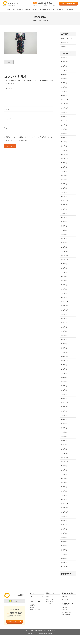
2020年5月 (64, 331)
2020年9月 (64, 314)
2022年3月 (64, 238)
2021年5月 (64, 280)
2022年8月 (64, 217)
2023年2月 (64, 192)
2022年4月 (64, 234)
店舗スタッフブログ (67, 38)
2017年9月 (64, 466)
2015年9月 (64, 541)
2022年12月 (64, 201)
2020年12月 (64, 302)
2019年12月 (64, 352)
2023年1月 (64, 196)
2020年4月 (64, 335)
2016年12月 (64, 504)
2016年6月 (64, 529)
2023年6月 (64, 175)
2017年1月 (64, 499)
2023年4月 (64, 184)
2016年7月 (64, 525)
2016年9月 (64, 516)
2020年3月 (64, 339)
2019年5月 (64, 381)
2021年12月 (64, 251)
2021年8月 (64, 268)
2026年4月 (64, 57)
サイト (6, 128)
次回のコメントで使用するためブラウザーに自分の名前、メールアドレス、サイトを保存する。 (29, 138)
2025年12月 (64, 62)
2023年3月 (64, 188)
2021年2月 (64, 293)
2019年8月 (64, 369)
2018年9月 (64, 415)
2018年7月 (64, 424)
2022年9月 (64, 213)
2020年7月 (64, 323)
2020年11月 (64, 306)
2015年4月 (64, 562)
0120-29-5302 (45, 2)
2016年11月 (64, 508)
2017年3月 (64, 491)
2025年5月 (64, 78)
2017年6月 (64, 478)
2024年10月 (64, 108)
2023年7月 (64, 171)
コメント (8, 88)
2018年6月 (64, 428)
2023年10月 (64, 158)
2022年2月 (64, 243)
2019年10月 (64, 360)
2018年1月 (64, 449)
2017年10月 (64, 461)
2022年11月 (64, 205)
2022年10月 (64, 209)
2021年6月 (64, 276)
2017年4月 (64, 487)
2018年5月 (64, 432)
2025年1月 (64, 95)
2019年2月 (64, 394)
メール (7, 119)
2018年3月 (64, 440)
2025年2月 (64, 91)
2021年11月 (64, 255)
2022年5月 (64, 230)
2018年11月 (64, 407)
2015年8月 (64, 546)
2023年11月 (64, 154)
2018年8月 (64, 419)
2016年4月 (64, 537)
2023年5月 (64, 179)
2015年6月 (64, 554)
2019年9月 (64, 365)
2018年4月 (64, 436)
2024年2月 (64, 142)
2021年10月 (64, 259)
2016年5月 (64, 533)
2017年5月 (64, 482)
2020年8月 (64, 318)
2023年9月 (64, 163)
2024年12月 (64, 100)
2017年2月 (64, 495)
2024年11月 (64, 104)
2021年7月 (64, 272)
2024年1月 (64, 146)
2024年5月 (64, 129)
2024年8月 (64, 116)
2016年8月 (64, 520)
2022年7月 (64, 222)
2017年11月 (64, 457)
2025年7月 (64, 70)
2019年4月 (64, 386)
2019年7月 (64, 373)
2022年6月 (64, 226)
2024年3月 (64, 137)
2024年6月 (64, 125)
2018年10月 (64, 411)
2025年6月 (64, 74)
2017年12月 (64, 453)
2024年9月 (64, 112)
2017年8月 (64, 470)
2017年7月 (64, 474)
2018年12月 (64, 403)
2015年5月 (64, 558)
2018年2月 (64, 445)
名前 (6, 109)
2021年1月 (64, 297)
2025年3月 (64, 87)
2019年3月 (64, 390)
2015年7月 (64, 550)
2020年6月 (64, 327)
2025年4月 (64, 83)
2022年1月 (64, 247)
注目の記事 (64, 42)
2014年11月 (64, 567)
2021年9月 (64, 264)
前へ (10, 62)
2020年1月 (64, 348)
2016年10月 (64, 512)
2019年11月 (64, 356)
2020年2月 (64, 344)
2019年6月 (64, 377)
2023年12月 (64, 150)
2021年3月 (64, 289)
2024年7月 (64, 121)
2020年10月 (64, 310)
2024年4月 (64, 133)
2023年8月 (64, 167)
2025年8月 (64, 66)
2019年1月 (64, 398)
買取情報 (64, 46)
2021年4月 (64, 285)
